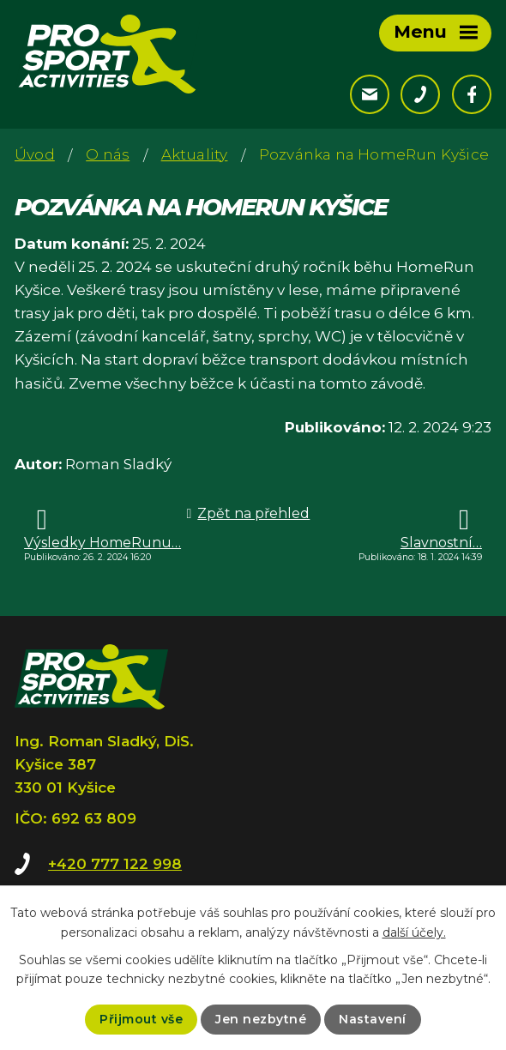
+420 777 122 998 (115, 863)
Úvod (35, 154)
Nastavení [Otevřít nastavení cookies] (373, 1019)
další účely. (414, 931)
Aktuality (194, 154)
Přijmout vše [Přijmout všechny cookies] (141, 1019)
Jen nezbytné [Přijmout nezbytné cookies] (260, 1019)
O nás (108, 154)
